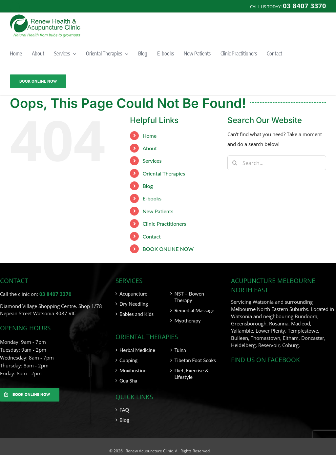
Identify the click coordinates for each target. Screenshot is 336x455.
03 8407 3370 (55, 294)
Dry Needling (133, 304)
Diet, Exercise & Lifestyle (191, 373)
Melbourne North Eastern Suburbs (269, 309)
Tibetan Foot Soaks (195, 360)
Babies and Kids (136, 314)
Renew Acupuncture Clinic (149, 451)
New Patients (157, 211)
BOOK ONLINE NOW (168, 249)
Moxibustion (133, 370)
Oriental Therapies (163, 173)
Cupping (128, 360)
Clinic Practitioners (164, 223)
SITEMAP (318, 451)
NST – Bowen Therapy (189, 297)
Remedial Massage (194, 310)
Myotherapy (187, 320)
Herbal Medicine (137, 350)
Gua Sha (128, 380)
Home (149, 136)
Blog (147, 186)
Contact (151, 236)
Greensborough (248, 323)
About (149, 148)
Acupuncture (133, 294)
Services (151, 160)
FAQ (124, 410)
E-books (151, 198)
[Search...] (276, 162)
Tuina (180, 350)
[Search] (234, 162)
